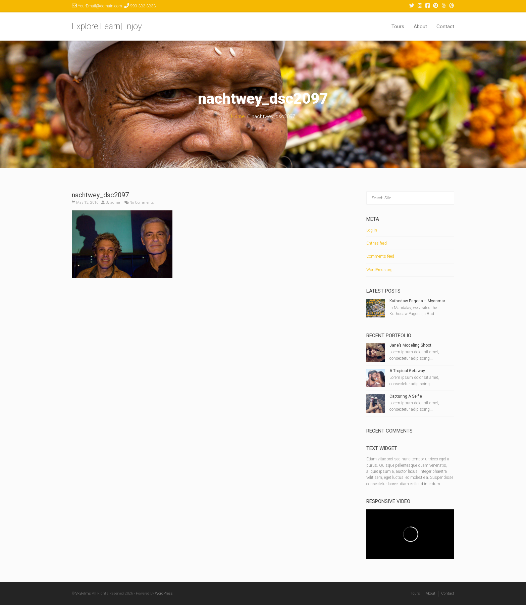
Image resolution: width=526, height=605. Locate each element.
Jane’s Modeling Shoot (410, 345)
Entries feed (376, 243)
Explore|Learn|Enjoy (107, 26)
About (420, 26)
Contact (445, 26)
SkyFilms (83, 593)
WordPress (164, 593)
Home (238, 116)
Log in (371, 230)
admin (115, 202)
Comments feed (380, 256)
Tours (397, 26)
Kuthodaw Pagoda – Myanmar (417, 301)
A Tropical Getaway (407, 370)
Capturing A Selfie (405, 396)
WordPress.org (379, 269)
